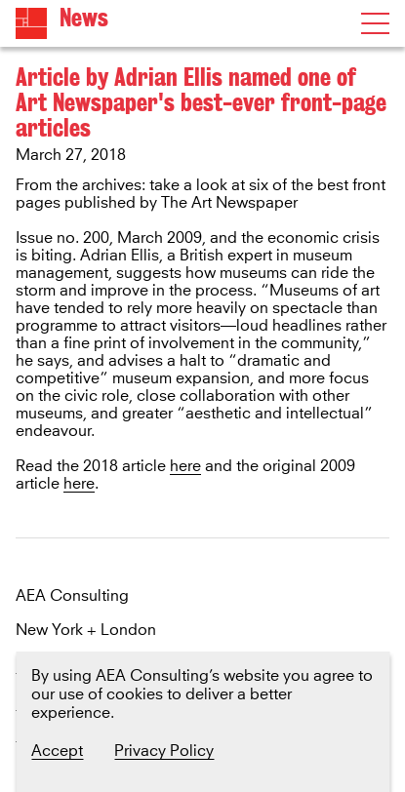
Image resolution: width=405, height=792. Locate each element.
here (185, 466)
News (84, 18)
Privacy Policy (164, 751)
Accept (57, 751)
